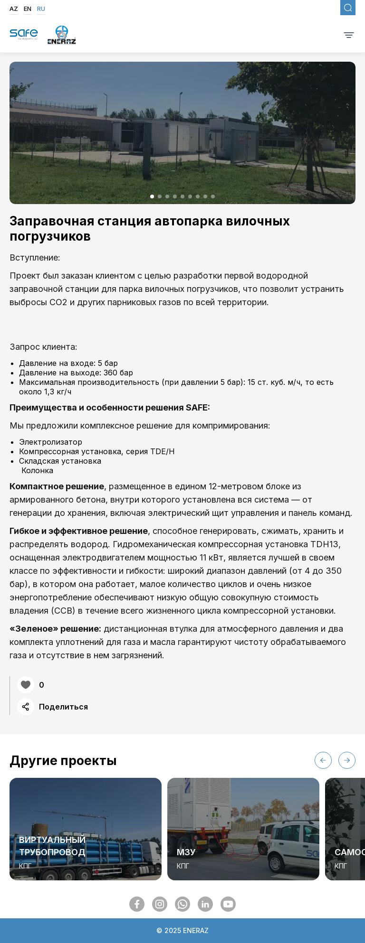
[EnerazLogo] (62, 36)
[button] (152, 196)
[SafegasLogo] (24, 35)
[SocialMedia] (136, 904)
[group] (86, 829)
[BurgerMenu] (348, 35)
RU (41, 8)
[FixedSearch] (347, 7)
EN (27, 8)
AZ (14, 8)
